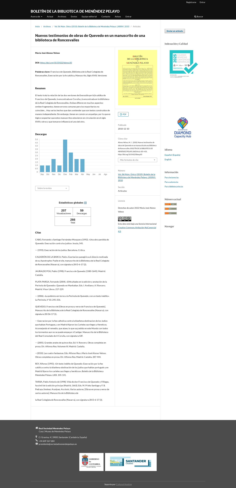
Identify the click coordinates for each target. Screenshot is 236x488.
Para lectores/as (172, 177)
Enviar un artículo (175, 31)
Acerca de (35, 16)
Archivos (62, 16)
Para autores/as (171, 182)
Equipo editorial (89, 16)
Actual (50, 16)
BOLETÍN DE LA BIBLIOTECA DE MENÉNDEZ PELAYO (75, 11)
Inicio (37, 26)
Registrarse (191, 2)
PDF (124, 114)
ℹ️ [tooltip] (85, 203)
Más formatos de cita (129, 160)
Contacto (105, 16)
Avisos (118, 16)
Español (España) (172, 155)
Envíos (74, 16)
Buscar (198, 16)
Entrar (129, 16)
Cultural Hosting (124, 484)
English (168, 159)
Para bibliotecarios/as (174, 186)
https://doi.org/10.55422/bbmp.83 (56, 62)
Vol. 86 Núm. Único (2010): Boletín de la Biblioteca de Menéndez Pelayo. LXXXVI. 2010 (91, 26)
